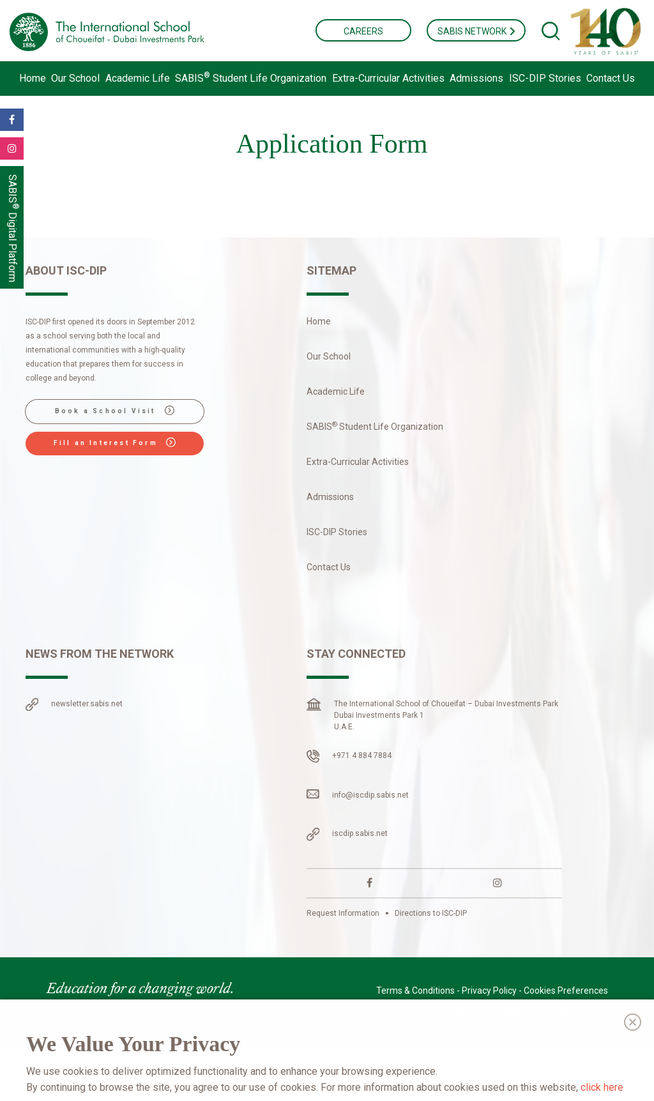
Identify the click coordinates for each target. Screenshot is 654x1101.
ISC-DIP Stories (545, 78)
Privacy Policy (489, 990)
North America (75, 1013)
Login (597, 1012)
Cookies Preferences (566, 990)
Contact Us (610, 78)
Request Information (343, 913)
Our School (75, 78)
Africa (257, 1013)
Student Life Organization (250, 78)
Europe (213, 1013)
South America (152, 1013)
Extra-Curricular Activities (388, 78)
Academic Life (137, 78)
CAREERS (363, 31)
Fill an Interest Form (115, 442)
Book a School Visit (115, 410)
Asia (55, 1029)
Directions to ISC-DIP (431, 913)
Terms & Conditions (415, 990)
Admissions (476, 78)
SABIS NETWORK (476, 31)
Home (32, 78)
